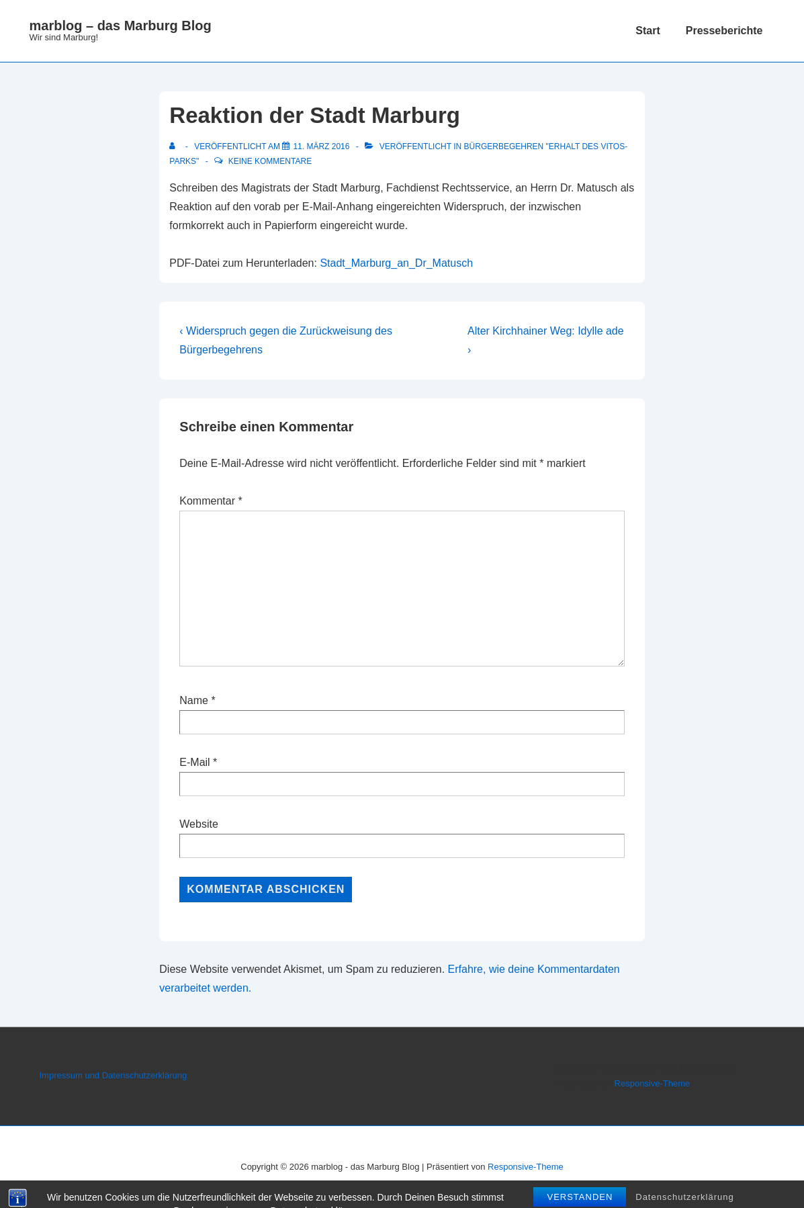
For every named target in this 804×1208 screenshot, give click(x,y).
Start (647, 30)
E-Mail (194, 762)
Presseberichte (724, 30)
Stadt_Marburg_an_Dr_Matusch (396, 263)
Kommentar (210, 501)
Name (193, 700)
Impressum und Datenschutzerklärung (113, 1075)
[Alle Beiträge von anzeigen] (175, 146)
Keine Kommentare (270, 161)
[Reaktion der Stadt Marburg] (321, 146)
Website (198, 824)
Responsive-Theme (652, 1083)
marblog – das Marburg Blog (121, 25)
